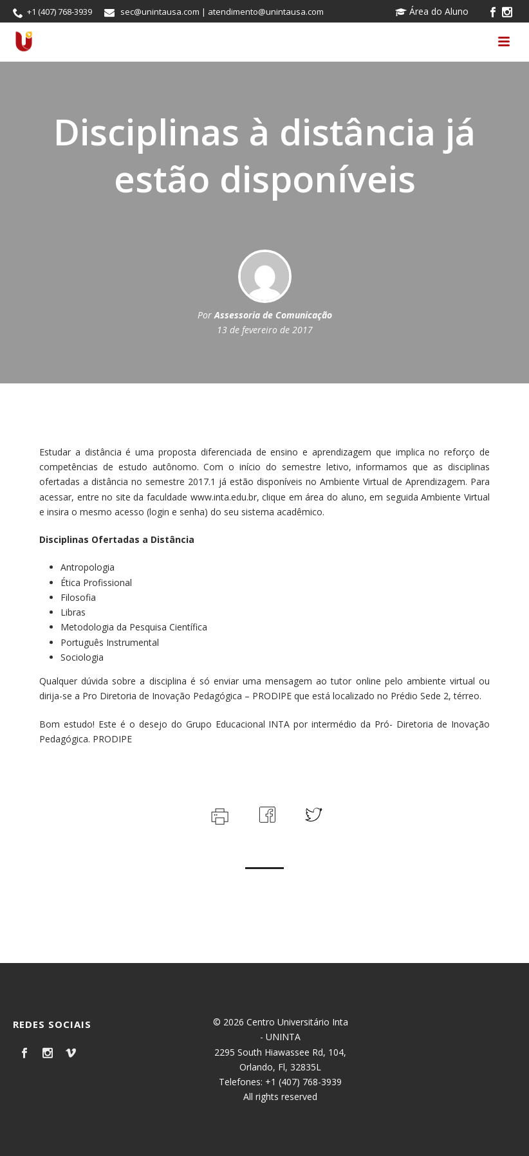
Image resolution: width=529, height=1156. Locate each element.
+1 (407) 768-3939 (59, 11)
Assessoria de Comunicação (273, 315)
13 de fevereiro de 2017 (265, 330)
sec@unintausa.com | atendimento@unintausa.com (222, 11)
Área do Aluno (432, 11)
